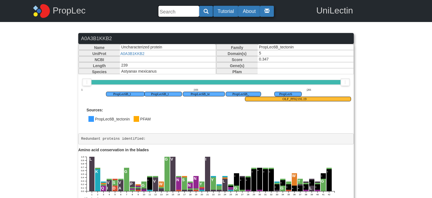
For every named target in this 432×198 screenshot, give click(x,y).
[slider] (86, 82)
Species (99, 72)
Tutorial (226, 11)
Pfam (237, 72)
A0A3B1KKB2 (132, 53)
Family (237, 48)
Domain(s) (237, 54)
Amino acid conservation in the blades (113, 150)
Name (99, 48)
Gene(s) (237, 66)
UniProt (99, 54)
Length (99, 66)
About (249, 11)
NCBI (99, 60)
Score (237, 60)
